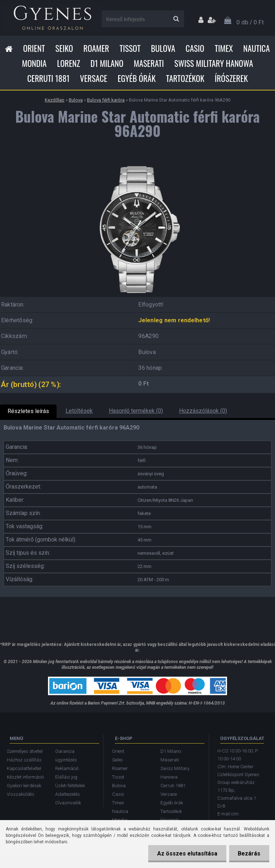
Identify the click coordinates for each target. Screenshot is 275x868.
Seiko (64, 48)
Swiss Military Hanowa (213, 63)
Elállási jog (66, 777)
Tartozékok (185, 78)
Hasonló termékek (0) (136, 410)
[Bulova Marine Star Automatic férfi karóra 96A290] (137, 164)
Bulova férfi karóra (106, 100)
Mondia (34, 63)
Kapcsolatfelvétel (24, 768)
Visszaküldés (20, 794)
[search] (176, 19)
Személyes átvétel (25, 751)
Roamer (96, 48)
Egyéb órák (136, 78)
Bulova (163, 48)
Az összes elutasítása (187, 853)
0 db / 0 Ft (250, 22)
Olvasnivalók (68, 802)
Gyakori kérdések (24, 785)
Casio (194, 48)
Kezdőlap (54, 100)
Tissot (130, 48)
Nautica (256, 48)
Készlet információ (25, 777)
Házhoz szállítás (24, 759)
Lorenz (68, 63)
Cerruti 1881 (48, 78)
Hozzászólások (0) (203, 410)
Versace (93, 78)
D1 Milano (107, 63)
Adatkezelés (67, 794)
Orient (34, 48)
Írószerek (231, 78)
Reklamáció (66, 768)
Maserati (149, 63)
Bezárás (249, 853)
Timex (223, 48)
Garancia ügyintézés (66, 755)
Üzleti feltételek (70, 785)
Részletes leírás (28, 411)
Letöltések (79, 410)
